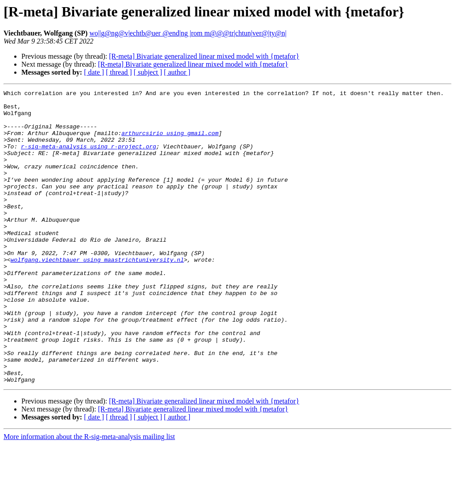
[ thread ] (119, 72)
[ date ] (94, 72)
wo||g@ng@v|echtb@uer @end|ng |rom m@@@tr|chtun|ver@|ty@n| (188, 33)
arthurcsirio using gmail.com (169, 142)
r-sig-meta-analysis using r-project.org (88, 158)
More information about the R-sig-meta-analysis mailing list (89, 495)
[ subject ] (148, 72)
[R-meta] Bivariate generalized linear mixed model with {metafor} (204, 56)
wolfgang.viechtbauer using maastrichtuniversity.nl (97, 294)
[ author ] (177, 72)
